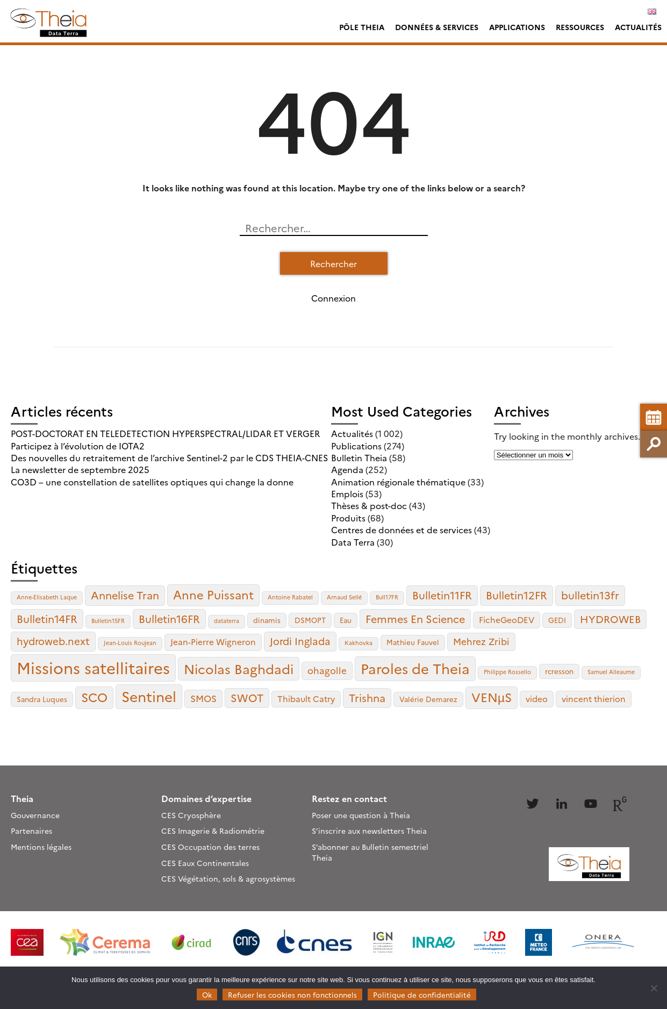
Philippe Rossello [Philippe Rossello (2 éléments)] (507, 672)
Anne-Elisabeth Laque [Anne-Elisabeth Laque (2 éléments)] (47, 597)
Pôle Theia (361, 27)
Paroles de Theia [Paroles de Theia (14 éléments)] (415, 668)
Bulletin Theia (359, 457)
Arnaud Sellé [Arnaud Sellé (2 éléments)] (344, 597)
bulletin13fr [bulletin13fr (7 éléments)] (590, 595)
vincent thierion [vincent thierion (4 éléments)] (594, 698)
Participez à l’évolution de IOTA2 (78, 446)
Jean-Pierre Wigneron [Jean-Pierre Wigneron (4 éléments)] (213, 641)
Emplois (347, 493)
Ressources (580, 27)
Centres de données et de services (401, 529)
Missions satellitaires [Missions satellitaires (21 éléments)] (93, 667)
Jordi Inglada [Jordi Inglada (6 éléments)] (300, 641)
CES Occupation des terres (210, 846)
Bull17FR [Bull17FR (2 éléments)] (387, 597)
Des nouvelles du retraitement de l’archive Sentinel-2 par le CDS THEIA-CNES (169, 457)
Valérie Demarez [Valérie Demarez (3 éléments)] (428, 699)
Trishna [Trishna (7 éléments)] (367, 697)
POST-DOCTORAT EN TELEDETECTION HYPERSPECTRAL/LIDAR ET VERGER (165, 433)
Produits (348, 518)
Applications (517, 27)
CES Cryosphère (191, 815)
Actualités (638, 27)
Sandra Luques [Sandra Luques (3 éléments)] (42, 699)
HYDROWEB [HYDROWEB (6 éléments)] (610, 619)
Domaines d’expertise (206, 798)
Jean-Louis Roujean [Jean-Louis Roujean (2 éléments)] (130, 643)
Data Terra (353, 542)
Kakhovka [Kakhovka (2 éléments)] (358, 643)
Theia (22, 798)
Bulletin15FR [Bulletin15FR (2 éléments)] (108, 621)
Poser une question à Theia (361, 815)
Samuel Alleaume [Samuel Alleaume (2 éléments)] (611, 672)
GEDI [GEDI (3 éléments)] (557, 620)
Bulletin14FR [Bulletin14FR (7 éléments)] (47, 618)
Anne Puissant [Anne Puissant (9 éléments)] (213, 594)
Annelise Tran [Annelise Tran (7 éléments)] (125, 595)
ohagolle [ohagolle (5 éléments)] (327, 670)
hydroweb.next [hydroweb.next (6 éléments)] (53, 641)
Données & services (436, 27)
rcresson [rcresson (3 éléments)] (559, 671)
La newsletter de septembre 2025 (80, 469)
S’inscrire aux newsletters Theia (369, 830)
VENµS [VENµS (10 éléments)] (491, 696)
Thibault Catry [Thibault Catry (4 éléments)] (306, 698)
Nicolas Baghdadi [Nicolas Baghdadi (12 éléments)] (238, 668)
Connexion (333, 298)
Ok (207, 994)
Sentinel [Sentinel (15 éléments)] (148, 696)
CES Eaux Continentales (205, 862)
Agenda (347, 469)
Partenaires (31, 830)
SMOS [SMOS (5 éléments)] (203, 698)
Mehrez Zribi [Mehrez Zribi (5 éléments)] (481, 641)
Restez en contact (349, 798)
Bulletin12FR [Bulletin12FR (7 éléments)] (516, 595)
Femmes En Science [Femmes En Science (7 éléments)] (415, 618)
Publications (356, 446)
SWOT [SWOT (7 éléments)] (247, 697)
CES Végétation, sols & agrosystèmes (228, 878)
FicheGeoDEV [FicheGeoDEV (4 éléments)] (506, 619)
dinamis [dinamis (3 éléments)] (267, 620)
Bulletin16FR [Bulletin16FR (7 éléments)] (169, 618)
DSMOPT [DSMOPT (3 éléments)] (310, 620)
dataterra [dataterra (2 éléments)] (226, 621)
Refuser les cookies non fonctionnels (292, 994)
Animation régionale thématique (398, 482)
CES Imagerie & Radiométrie (212, 830)
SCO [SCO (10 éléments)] (94, 696)
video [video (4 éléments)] (537, 698)
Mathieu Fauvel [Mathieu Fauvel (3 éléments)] (412, 642)
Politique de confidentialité (422, 994)
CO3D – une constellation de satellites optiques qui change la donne (152, 482)
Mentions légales (41, 846)
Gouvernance (35, 815)
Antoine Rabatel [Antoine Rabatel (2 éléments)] (290, 597)
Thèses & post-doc (369, 505)
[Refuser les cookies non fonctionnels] (653, 988)
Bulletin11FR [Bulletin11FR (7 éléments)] (442, 595)
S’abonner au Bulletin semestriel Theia (370, 852)
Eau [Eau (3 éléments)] (346, 620)
